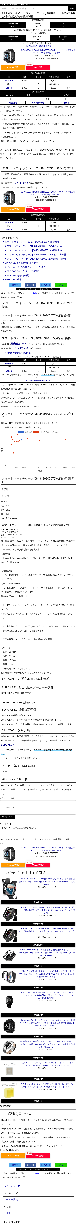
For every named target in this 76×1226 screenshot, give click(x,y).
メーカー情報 (11, 1199)
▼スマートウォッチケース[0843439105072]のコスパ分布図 (34, 254)
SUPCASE (25, 5)
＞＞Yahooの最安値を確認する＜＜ (18, 353)
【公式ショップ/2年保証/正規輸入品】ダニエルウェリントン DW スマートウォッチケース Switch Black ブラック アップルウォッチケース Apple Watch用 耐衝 (47, 995)
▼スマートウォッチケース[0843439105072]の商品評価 (32, 246)
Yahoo (9, 88)
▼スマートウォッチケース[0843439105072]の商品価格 (32, 250)
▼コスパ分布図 (63, 103)
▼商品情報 (12, 103)
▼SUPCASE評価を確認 (15, 275)
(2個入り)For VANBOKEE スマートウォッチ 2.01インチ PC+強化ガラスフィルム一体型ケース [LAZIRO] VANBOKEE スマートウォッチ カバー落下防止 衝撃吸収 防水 (46, 974)
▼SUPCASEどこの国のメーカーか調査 (24, 267)
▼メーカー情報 (38, 103)
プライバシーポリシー (15, 1186)
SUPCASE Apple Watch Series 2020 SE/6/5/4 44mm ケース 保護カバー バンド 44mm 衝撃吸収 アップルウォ (48, 51)
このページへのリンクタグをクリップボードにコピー (38, 289)
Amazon (9, 80)
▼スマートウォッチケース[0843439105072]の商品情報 (31, 242)
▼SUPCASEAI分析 (12, 279)
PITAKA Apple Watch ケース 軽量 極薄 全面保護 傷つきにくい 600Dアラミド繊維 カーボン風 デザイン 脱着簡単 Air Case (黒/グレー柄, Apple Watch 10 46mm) (47, 952)
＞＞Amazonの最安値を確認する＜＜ (38, 380)
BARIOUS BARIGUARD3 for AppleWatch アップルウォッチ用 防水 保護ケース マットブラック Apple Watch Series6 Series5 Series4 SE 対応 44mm (47, 881)
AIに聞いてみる (8, 817)
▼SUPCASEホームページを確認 (20, 271)
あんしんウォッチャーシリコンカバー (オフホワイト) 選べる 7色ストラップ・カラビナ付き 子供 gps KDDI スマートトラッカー (48, 1064)
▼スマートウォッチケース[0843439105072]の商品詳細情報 (34, 259)
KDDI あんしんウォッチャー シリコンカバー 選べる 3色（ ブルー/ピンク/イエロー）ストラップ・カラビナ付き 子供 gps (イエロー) (47, 1085)
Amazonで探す (13, 67)
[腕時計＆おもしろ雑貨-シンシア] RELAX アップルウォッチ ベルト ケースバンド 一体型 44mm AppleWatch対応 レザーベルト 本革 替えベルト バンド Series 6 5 (46, 1044)
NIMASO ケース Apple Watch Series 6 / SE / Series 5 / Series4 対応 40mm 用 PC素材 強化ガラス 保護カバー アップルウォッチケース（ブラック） (47, 910)
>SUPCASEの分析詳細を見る (37, 46)
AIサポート (9, 1213)
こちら (34, 293)
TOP (3, 5)
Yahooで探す (38, 67)
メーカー (13, 5)
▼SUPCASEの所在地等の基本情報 (20, 263)
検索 (72, 8)
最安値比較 (38, 902)
